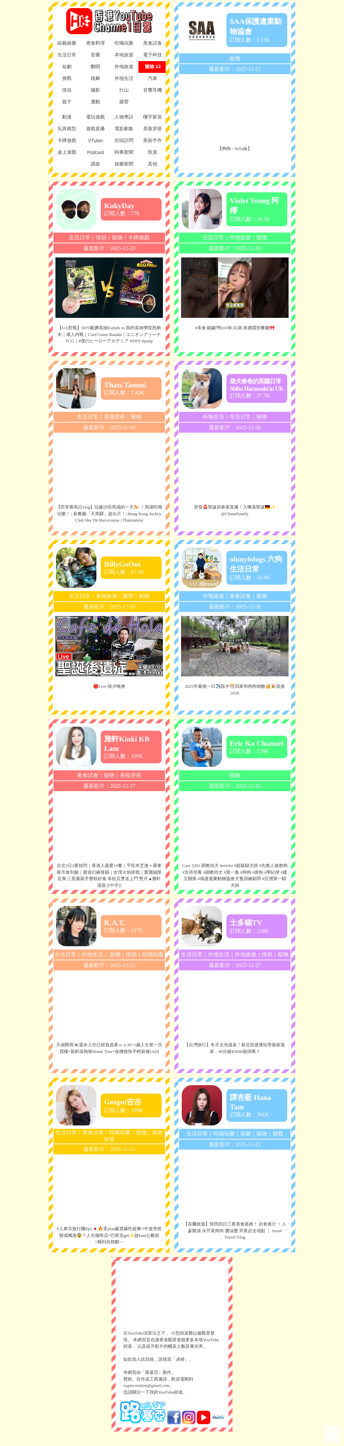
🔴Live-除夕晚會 (109, 686)
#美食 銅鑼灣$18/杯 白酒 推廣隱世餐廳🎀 (234, 327)
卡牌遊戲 (138, 237)
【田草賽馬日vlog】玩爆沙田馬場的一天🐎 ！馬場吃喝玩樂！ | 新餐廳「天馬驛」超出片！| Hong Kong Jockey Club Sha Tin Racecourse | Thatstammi (109, 513)
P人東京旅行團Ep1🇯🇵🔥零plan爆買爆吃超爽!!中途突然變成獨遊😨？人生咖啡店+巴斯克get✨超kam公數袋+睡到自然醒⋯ (109, 1235)
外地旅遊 (240, 237)
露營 (128, 596)
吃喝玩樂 (153, 954)
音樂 (245, 1134)
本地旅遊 (106, 596)
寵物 (234, 58)
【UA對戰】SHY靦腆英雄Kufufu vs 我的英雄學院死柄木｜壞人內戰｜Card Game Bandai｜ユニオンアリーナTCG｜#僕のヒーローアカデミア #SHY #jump (109, 334)
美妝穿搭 (114, 417)
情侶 (101, 237)
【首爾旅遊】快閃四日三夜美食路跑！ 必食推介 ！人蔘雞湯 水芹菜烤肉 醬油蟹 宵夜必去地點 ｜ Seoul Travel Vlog (234, 1230)
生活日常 (79, 237)
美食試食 (240, 596)
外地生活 (213, 417)
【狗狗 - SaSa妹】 (235, 148)
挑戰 (277, 1134)
